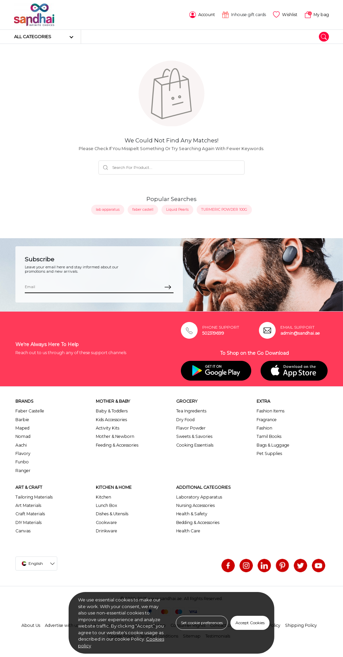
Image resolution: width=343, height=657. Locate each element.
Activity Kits (107, 428)
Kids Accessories (111, 419)
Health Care (188, 530)
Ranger (22, 470)
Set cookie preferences (202, 622)
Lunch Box (106, 505)
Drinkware (106, 530)
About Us (30, 625)
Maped (22, 428)
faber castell (142, 209)
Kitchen (103, 497)
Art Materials (28, 505)
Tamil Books (269, 436)
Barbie (22, 419)
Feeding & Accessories (117, 445)
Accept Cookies (250, 622)
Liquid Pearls (177, 209)
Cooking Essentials (194, 445)
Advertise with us (62, 625)
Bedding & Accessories (197, 522)
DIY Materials (28, 522)
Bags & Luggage (273, 445)
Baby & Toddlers (112, 410)
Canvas (22, 530)
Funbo (22, 461)
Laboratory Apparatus (199, 497)
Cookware (106, 522)
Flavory (22, 453)
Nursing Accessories (195, 505)
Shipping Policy (301, 625)
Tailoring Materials (34, 497)
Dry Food (185, 419)
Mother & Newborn (115, 436)
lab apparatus (108, 209)
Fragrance (267, 419)
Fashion (264, 428)
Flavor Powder (191, 428)
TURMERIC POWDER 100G (224, 209)
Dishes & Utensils (112, 513)
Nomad (22, 436)
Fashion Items (270, 410)
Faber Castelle (29, 410)
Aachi (21, 445)
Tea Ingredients (191, 410)
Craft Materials (30, 513)
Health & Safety (191, 513)
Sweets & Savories (194, 436)
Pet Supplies (269, 453)
